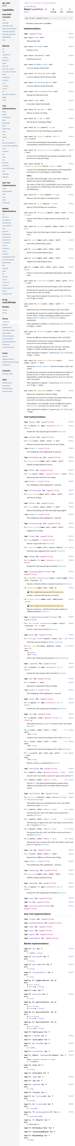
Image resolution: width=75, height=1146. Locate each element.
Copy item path (46, 9)
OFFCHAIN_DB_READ (42, 73)
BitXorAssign (35, 523)
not (28, 682)
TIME (36, 100)
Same (35, 1077)
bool (58, 195)
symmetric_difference (47, 360)
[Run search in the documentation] (49, 3)
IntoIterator (43, 578)
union (39, 304)
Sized (34, 654)
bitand (30, 441)
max (28, 730)
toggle (34, 258)
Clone (32, 536)
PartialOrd (34, 793)
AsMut (43, 1059)
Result (27, 428)
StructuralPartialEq (39, 906)
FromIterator (35, 617)
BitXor (32, 503)
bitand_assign (33, 461)
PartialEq (34, 768)
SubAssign (34, 870)
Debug (32, 556)
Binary (32, 422)
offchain (33, 6)
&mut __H (62, 638)
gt (28, 829)
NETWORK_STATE (40, 64)
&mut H (27, 648)
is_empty (41, 195)
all (38, 118)
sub (28, 854)
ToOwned (36, 1084)
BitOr (32, 470)
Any (34, 949)
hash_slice (32, 646)
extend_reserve (34, 599)
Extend (32, 572)
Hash (31, 635)
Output (32, 448)
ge (28, 839)
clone (29, 540)
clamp (29, 753)
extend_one (32, 588)
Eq (30, 902)
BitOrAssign (35, 490)
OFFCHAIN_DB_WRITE (42, 82)
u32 (53, 127)
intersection (43, 281)
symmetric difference (42, 366)
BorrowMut (37, 964)
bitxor (30, 507)
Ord (31, 714)
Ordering (28, 720)
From (35, 1036)
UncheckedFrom (34, 1116)
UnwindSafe (34, 938)
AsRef (34, 1059)
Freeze (32, 919)
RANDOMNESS (39, 55)
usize (26, 602)
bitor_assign (33, 494)
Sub (31, 850)
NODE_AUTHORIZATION (43, 91)
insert (34, 240)
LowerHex (33, 663)
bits (39, 127)
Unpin (32, 934)
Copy (31, 898)
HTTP (36, 37)
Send (31, 927)
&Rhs (46, 780)
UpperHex (33, 883)
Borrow (36, 956)
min (28, 741)
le (28, 819)
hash (29, 638)
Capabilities (35, 34)
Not (31, 679)
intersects (42, 213)
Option (27, 139)
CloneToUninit (39, 972)
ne (28, 780)
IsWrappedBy (46, 1055)
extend (30, 578)
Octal (32, 699)
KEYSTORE (38, 46)
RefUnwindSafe (36, 923)
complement (42, 391)
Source (26, 12)
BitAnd (32, 437)
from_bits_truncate (46, 150)
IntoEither (38, 1051)
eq (28, 772)
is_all (40, 204)
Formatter (50, 426)
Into (38, 1043)
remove (34, 249)
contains (41, 226)
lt (28, 809)
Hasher (40, 638)
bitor (29, 474)
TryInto (39, 1104)
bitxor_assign (33, 527)
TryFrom (39, 1096)
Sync (31, 930)
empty (39, 109)
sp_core (26, 6)
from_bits (41, 136)
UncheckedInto (43, 1112)
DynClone (37, 994)
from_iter (31, 623)
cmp (28, 718)
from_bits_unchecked (33, 166)
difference (42, 331)
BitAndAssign (35, 457)
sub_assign (32, 874)
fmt (28, 426)
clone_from (32, 547)
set (32, 267)
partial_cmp (32, 797)
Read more (62, 431)
